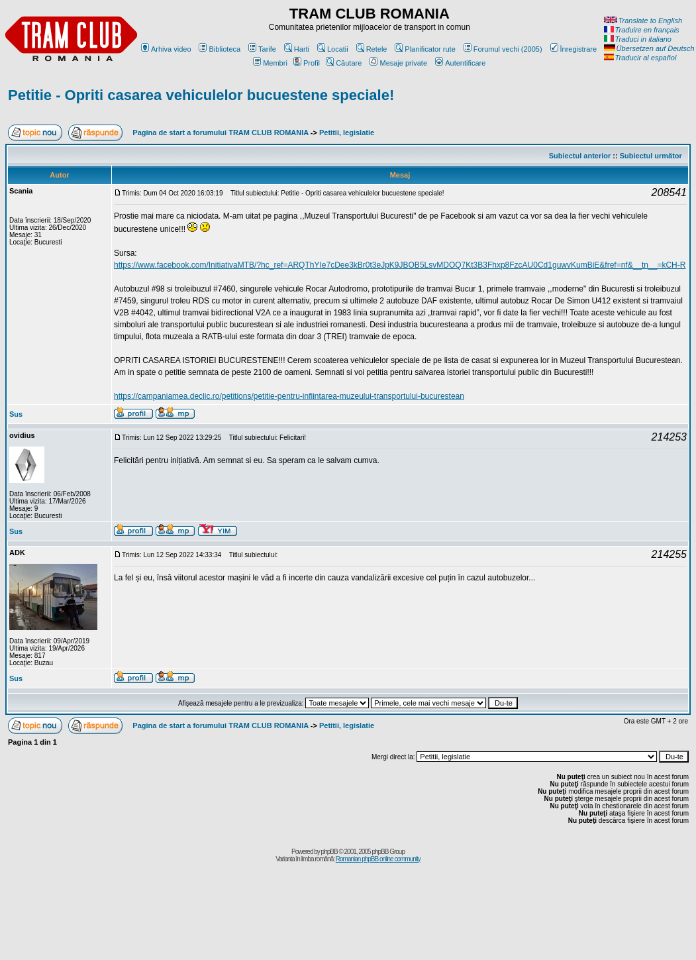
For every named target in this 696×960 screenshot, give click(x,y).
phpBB (329, 851)
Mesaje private (398, 63)
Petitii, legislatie (346, 132)
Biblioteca (219, 49)
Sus (16, 414)
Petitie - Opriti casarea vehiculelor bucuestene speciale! (201, 95)
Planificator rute (425, 49)
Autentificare (460, 63)
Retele (371, 49)
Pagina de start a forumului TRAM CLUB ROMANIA (220, 132)
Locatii (332, 49)
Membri (270, 63)
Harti (296, 49)
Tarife (262, 49)
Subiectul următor (651, 156)
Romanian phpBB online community (378, 859)
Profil (306, 63)
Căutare (344, 63)
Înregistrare (573, 49)
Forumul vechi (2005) (503, 49)
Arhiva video (166, 49)
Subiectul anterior (580, 156)
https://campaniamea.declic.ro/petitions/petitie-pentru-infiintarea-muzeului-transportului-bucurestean (289, 396)
